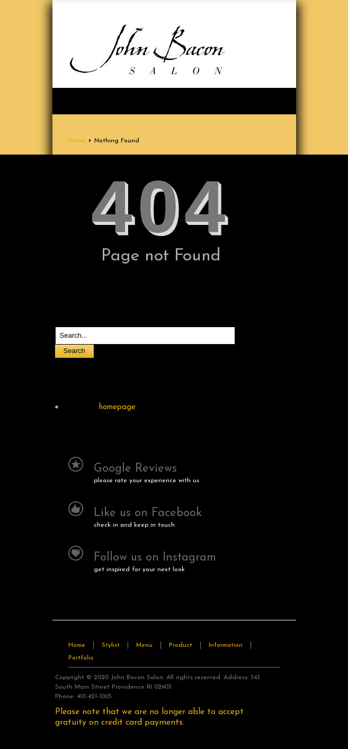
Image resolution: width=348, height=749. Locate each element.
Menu (144, 645)
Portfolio (81, 658)
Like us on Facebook (148, 513)
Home (76, 141)
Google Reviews (135, 469)
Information (226, 645)
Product (180, 645)
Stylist (111, 645)
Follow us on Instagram (155, 558)
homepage (117, 407)
